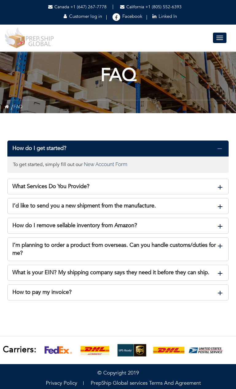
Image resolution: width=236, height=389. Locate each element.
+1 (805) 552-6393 (163, 7)
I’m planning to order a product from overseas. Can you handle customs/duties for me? (114, 249)
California (132, 7)
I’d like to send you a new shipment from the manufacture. (84, 206)
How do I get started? (39, 148)
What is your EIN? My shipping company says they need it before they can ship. (110, 272)
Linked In (164, 16)
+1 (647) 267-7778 (88, 7)
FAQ (18, 106)
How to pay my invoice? (42, 292)
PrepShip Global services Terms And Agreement (146, 383)
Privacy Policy (61, 383)
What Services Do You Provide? (50, 186)
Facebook (132, 16)
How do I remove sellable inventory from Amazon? (74, 225)
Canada (58, 7)
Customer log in (83, 16)
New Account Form (105, 164)
